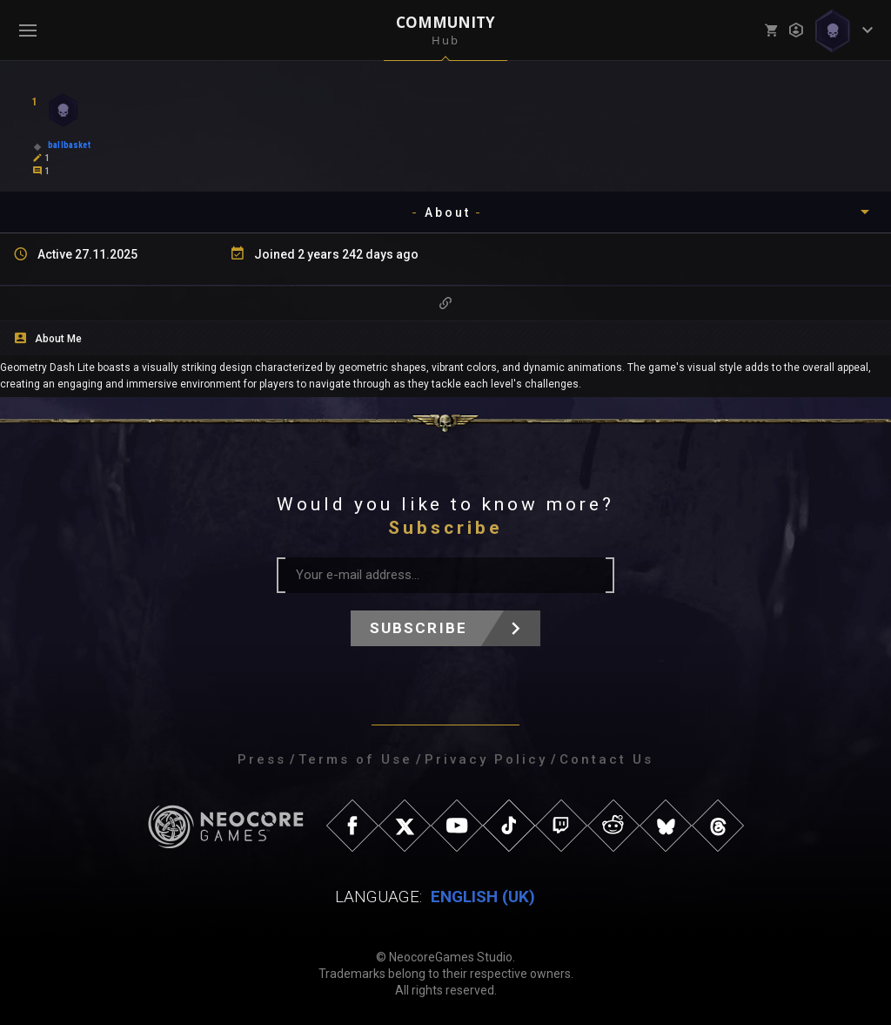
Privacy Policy (486, 759)
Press (262, 759)
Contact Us (606, 759)
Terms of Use (355, 759)
